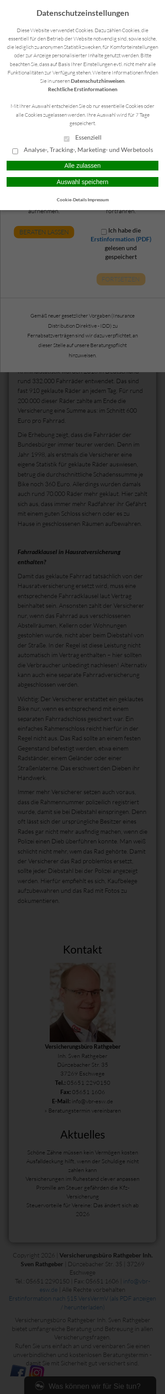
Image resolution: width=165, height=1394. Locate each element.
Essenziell (83, 138)
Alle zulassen (82, 165)
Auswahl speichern (83, 181)
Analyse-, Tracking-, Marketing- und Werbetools (82, 150)
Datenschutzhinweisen (98, 81)
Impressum (98, 199)
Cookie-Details (72, 199)
